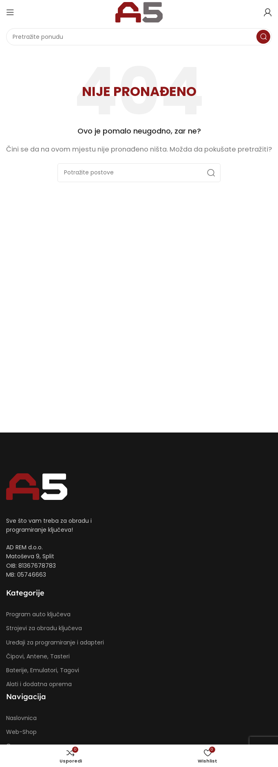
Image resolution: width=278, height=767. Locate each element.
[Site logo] (139, 11)
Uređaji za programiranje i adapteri (55, 642)
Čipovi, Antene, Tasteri (38, 656)
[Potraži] (139, 36)
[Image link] (36, 486)
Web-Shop (21, 732)
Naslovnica (21, 718)
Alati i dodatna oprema (39, 684)
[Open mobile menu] (10, 12)
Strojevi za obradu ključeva (44, 628)
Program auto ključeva (38, 614)
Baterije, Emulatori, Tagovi (42, 670)
